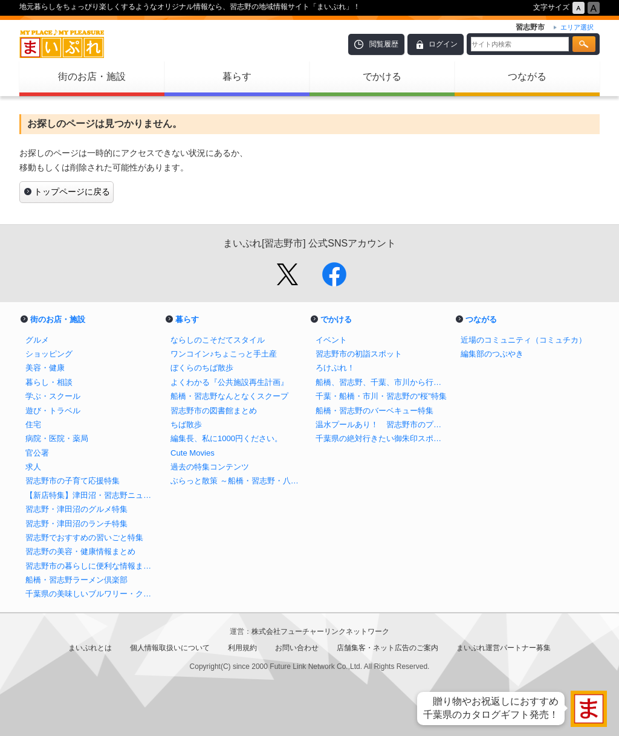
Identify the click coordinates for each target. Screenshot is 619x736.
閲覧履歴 (383, 44)
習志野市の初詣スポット (359, 353)
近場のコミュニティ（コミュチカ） (523, 339)
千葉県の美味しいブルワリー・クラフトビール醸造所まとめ (91, 593)
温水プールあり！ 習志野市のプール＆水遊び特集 (382, 424)
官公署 (37, 452)
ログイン (443, 44)
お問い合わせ (297, 648)
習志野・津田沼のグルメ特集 (76, 509)
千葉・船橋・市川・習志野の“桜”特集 (381, 396)
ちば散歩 (186, 424)
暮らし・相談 (49, 382)
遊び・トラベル (52, 410)
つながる (527, 76)
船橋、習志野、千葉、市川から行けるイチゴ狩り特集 (382, 382)
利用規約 (242, 648)
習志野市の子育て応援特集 (72, 480)
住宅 (33, 424)
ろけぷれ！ (335, 367)
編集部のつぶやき (492, 353)
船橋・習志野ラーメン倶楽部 (76, 579)
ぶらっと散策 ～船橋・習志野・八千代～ (236, 480)
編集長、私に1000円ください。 (226, 438)
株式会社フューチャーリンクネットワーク (320, 631)
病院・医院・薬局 (56, 438)
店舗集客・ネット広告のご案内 (387, 648)
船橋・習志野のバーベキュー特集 (374, 410)
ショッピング (49, 353)
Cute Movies (192, 452)
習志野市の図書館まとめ (213, 410)
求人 (33, 466)
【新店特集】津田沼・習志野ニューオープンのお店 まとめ (91, 495)
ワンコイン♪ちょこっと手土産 (223, 353)
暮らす (236, 76)
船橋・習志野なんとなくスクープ (229, 396)
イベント (331, 339)
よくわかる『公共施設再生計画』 (229, 382)
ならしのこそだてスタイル (217, 339)
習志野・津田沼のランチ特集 (76, 523)
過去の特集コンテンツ (209, 466)
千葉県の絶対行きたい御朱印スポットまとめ (382, 438)
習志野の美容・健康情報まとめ (80, 551)
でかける (382, 76)
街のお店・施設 (92, 76)
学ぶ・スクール (52, 396)
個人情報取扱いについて (170, 648)
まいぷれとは (90, 648)
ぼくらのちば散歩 (201, 367)
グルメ (37, 339)
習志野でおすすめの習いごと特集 (84, 537)
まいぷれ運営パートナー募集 (503, 648)
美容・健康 (45, 367)
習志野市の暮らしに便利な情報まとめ (91, 565)
